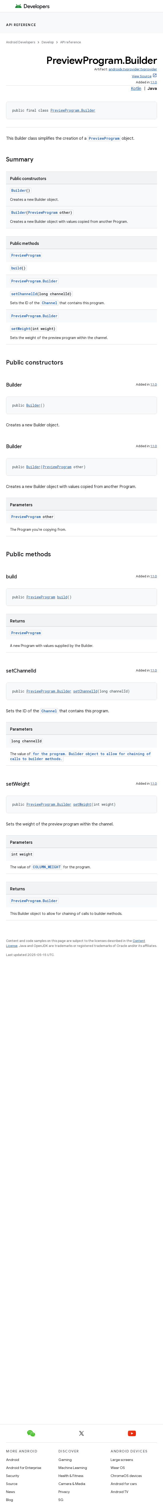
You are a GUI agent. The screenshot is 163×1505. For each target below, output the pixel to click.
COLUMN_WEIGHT (47, 867)
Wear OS (118, 1467)
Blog (9, 1499)
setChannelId (24, 293)
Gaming (65, 1459)
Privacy (64, 1491)
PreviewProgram (104, 138)
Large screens (122, 1459)
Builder (18, 190)
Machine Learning (72, 1467)
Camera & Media (71, 1483)
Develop (48, 42)
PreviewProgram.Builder (72, 110)
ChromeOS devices (126, 1475)
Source (11, 1483)
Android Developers (20, 42)
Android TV (119, 1491)
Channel (49, 302)
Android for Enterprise (23, 1467)
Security (12, 1475)
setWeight (20, 328)
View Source (141, 76)
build (16, 268)
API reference (21, 25)
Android (12, 1459)
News (10, 1491)
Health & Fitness (70, 1475)
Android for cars (124, 1483)
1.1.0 (153, 82)
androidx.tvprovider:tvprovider (133, 69)
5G (60, 1499)
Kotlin (136, 88)
